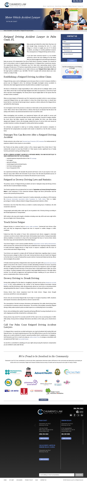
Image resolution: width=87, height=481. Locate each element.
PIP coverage (32, 158)
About (42, 6)
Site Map (11, 476)
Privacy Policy (29, 476)
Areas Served (56, 6)
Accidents (9, 32)
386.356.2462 (77, 2)
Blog (36, 476)
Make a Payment (72, 6)
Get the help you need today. (72, 40)
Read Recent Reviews (72, 79)
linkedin (81, 411)
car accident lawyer (21, 335)
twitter (78, 411)
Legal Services (48, 6)
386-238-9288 (65, 430)
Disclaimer (19, 476)
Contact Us (81, 6)
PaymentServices (79, 408)
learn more (43, 395)
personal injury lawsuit (50, 261)
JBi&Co (46, 479)
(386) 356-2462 (43, 430)
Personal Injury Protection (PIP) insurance (33, 141)
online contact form (33, 333)
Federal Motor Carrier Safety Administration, (44, 242)
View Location (44, 434)
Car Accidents (16, 32)
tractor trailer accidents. (30, 226)
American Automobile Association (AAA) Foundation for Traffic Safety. (24, 199)
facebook (74, 411)
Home (5, 32)
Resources (64, 6)
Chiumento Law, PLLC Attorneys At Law (50, 408)
